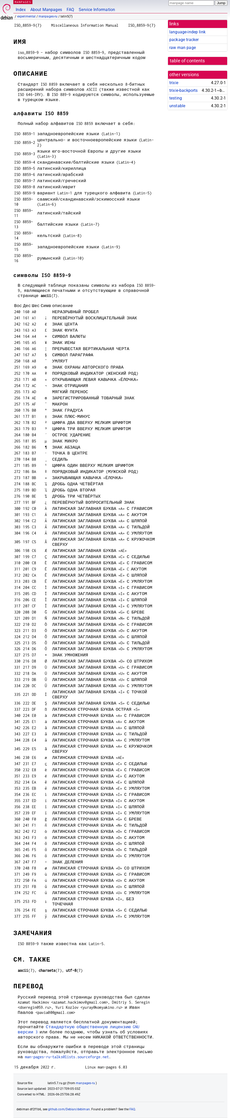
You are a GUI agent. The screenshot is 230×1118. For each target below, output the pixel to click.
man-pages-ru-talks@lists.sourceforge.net (67, 1057)
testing (175, 98)
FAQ (70, 9)
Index (21, 9)
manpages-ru (48, 16)
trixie (173, 82)
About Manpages (46, 9)
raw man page (182, 47)
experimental (26, 16)
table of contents (187, 60)
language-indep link (187, 31)
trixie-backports (183, 90)
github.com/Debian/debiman (69, 1109)
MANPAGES (23, 2)
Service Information (97, 9)
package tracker (184, 39)
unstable (177, 105)
